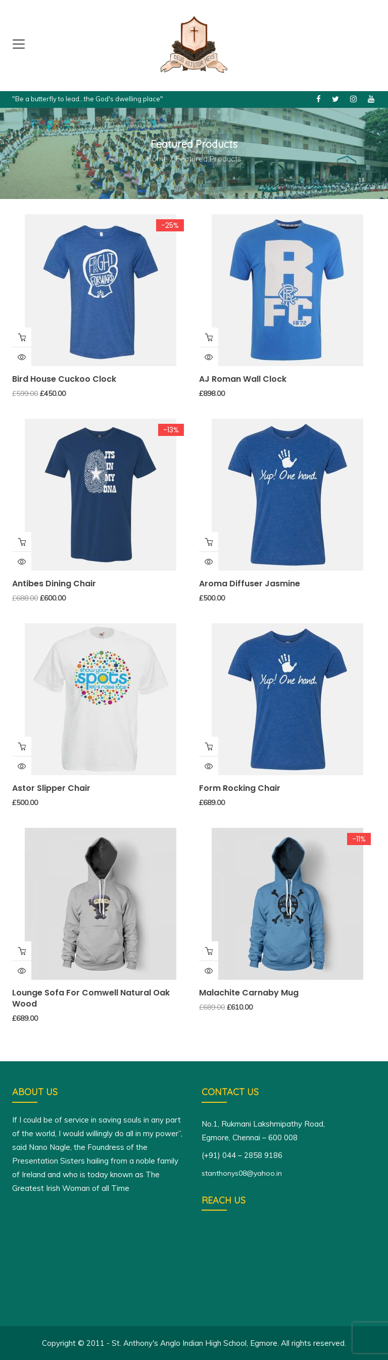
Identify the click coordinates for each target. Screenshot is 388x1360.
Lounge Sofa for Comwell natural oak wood (91, 998)
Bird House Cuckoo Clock (64, 379)
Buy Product (21, 541)
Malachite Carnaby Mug (249, 992)
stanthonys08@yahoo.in (242, 1173)
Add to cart (21, 337)
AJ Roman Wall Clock (242, 379)
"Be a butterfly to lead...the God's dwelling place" (87, 99)
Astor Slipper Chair (51, 788)
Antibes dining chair (54, 583)
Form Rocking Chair (239, 788)
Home (157, 159)
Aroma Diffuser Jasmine (249, 583)
